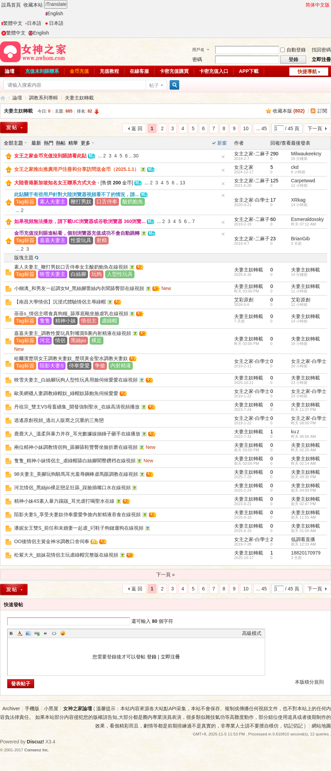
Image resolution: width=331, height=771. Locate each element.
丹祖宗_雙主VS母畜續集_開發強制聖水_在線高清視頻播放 (77, 406)
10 (246, 128)
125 (274, 180)
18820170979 (306, 553)
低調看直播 (303, 539)
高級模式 (251, 633)
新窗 (222, 143)
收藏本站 (33, 5)
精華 (73, 143)
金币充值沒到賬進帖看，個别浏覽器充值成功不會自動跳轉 (77, 233)
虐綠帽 (109, 321)
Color (19, 633)
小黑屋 (51, 708)
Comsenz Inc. (36, 750)
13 (182, 182)
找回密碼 (321, 49)
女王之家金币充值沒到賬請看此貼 (50, 155)
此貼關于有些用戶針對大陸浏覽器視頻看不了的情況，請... (76, 194)
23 (273, 238)
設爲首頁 (11, 5)
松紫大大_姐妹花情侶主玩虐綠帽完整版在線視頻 (66, 555)
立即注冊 (321, 59)
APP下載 (249, 71)
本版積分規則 (309, 682)
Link (36, 633)
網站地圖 (321, 726)
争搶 (100, 365)
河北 (45, 340)
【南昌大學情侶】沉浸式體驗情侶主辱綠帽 (60, 302)
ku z (295, 431)
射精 (102, 240)
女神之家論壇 (3, 98)
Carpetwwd (303, 180)
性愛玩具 (81, 240)
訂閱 (322, 111)
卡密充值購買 (174, 71)
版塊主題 (23, 257)
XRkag (298, 200)
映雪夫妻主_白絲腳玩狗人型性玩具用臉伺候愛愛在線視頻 (76, 380)
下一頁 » (165, 574)
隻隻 (45, 321)
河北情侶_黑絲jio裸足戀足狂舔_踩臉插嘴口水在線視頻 (72, 487)
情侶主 (89, 321)
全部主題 (13, 143)
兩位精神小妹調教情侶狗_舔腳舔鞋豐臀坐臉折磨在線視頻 (76, 447)
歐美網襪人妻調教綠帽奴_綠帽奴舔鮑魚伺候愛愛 (66, 393)
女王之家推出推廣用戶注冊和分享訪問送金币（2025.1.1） (76, 169)
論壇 (17, 97)
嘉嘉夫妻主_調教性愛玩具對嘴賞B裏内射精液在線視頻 (72, 333)
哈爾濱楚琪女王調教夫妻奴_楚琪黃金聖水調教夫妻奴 (71, 358)
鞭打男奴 (81, 201)
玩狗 (96, 274)
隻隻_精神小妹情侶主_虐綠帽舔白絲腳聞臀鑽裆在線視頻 (75, 460)
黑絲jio (78, 340)
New (166, 288)
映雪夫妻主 (53, 274)
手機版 (32, 708)
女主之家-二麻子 (252, 153)
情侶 (60, 340)
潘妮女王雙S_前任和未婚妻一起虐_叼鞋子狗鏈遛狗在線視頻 (78, 528)
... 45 (261, 128)
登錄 (152, 656)
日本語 (33, 23)
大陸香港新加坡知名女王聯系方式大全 (55, 182)
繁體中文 (11, 23)
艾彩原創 (243, 299)
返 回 (136, 128)
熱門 (48, 143)
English (54, 13)
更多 (85, 143)
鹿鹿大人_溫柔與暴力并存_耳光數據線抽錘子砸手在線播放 (77, 433)
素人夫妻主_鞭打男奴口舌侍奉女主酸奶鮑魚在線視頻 (71, 267)
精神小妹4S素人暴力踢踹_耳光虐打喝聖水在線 (64, 501)
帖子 (154, 85)
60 (273, 219)
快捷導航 (307, 71)
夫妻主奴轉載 (79, 97)
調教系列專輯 (43, 97)
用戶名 (198, 49)
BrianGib (300, 238)
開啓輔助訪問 (302, 5)
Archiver (11, 708)
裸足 (96, 340)
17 (273, 200)
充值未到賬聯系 (42, 71)
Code (54, 633)
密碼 (197, 59)
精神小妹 (65, 321)
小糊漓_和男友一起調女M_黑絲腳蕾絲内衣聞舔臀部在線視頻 (79, 288)
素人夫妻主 (53, 201)
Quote (45, 633)
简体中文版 (317, 5)
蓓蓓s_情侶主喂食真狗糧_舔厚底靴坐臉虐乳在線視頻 (71, 313)
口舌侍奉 (107, 201)
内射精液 (120, 365)
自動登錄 (293, 49)
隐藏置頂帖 (223, 157)
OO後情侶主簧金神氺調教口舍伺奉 (51, 541)
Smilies (62, 633)
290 (274, 153)
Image (28, 633)
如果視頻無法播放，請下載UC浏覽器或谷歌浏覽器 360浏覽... (80, 221)
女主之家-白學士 (252, 200)
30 (136, 155)
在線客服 (139, 71)
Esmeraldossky (307, 219)
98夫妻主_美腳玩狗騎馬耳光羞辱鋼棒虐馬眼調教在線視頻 (76, 474)
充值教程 (109, 71)
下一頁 (315, 128)
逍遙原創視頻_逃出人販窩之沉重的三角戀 (59, 420)
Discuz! (35, 741)
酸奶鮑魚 (132, 201)
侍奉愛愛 (79, 365)
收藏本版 (289, 111)
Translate (56, 4)
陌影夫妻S (52, 365)
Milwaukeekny (306, 153)
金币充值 (79, 71)
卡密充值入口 (213, 71)
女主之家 (243, 167)
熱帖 (61, 143)
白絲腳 (78, 274)
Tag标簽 (25, 201)
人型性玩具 (120, 274)
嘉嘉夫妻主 (53, 240)
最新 (36, 143)
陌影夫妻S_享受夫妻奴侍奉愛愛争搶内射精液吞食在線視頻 (77, 514)
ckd (295, 167)
